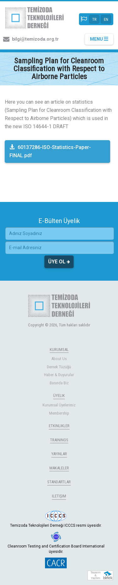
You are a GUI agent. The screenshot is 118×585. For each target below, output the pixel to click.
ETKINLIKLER (59, 425)
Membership (59, 413)
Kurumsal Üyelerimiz (59, 405)
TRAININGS (59, 440)
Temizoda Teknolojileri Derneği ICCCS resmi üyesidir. (56, 519)
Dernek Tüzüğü (59, 366)
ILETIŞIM (59, 496)
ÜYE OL (59, 261)
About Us (59, 358)
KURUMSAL (59, 349)
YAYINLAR (59, 453)
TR (94, 19)
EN (106, 19)
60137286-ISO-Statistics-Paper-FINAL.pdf (50, 151)
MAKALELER (59, 468)
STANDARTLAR (59, 481)
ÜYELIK (59, 395)
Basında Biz (59, 383)
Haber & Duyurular (59, 374)
